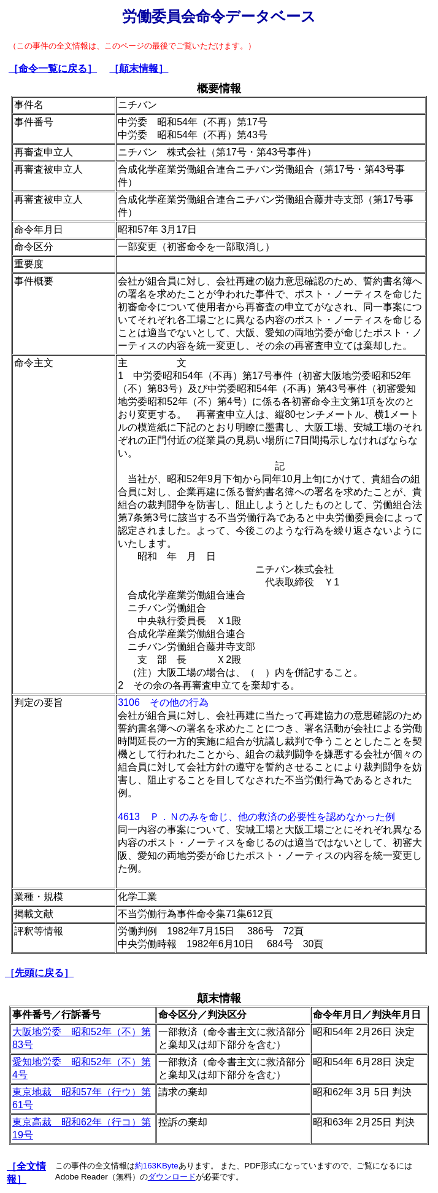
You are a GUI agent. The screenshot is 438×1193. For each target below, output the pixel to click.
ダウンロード (172, 1176)
